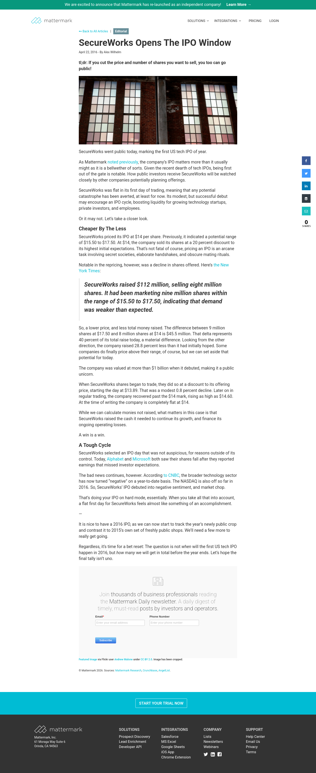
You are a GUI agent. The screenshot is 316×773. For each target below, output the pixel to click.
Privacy (252, 747)
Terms (251, 752)
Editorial (121, 31)
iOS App (167, 752)
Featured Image (88, 659)
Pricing (255, 21)
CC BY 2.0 (146, 659)
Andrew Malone (123, 659)
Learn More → (238, 4)
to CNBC (171, 475)
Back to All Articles (93, 31)
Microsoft (142, 459)
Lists (207, 736)
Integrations (227, 21)
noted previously (123, 162)
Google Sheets (173, 747)
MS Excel (168, 741)
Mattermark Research (128, 670)
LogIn (274, 21)
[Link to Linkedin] (214, 754)
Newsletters (213, 741)
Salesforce (169, 736)
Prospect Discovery (134, 736)
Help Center (255, 736)
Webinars (211, 747)
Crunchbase (150, 670)
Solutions (198, 21)
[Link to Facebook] (219, 754)
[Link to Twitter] (207, 754)
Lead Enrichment (132, 741)
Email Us (253, 741)
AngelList (164, 670)
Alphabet (115, 459)
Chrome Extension (176, 757)
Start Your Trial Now (161, 703)
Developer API (130, 747)
